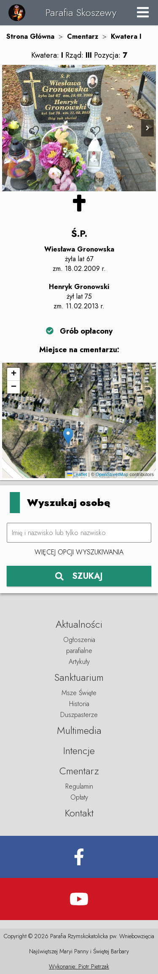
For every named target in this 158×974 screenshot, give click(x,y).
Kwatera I (126, 36)
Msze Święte (79, 693)
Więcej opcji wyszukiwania (79, 552)
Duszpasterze (79, 715)
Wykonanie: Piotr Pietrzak (79, 966)
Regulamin (79, 786)
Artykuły (79, 661)
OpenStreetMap (112, 474)
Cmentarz (82, 36)
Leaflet (77, 474)
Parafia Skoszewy (81, 12)
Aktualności (79, 624)
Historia (79, 704)
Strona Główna (30, 36)
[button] (68, 436)
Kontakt (79, 812)
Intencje (79, 750)
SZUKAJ (79, 576)
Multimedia (79, 730)
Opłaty (79, 797)
